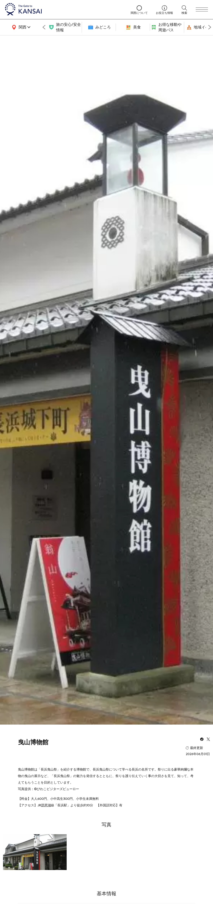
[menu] (202, 9)
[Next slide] (209, 27)
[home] (64, 9)
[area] (20, 27)
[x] (208, 740)
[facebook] (201, 740)
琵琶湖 (46, 805)
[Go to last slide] (44, 27)
